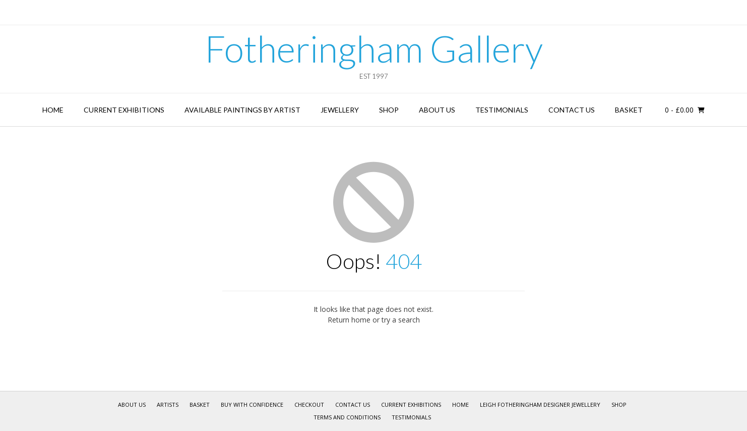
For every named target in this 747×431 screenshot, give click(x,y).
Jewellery (340, 109)
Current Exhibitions (124, 109)
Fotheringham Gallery (374, 48)
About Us (437, 109)
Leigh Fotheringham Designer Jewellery (540, 404)
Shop (389, 109)
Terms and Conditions (347, 417)
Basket (629, 109)
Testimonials (501, 109)
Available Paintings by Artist (242, 109)
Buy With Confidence (252, 404)
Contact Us (571, 109)
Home (53, 109)
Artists (167, 404)
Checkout (309, 404)
